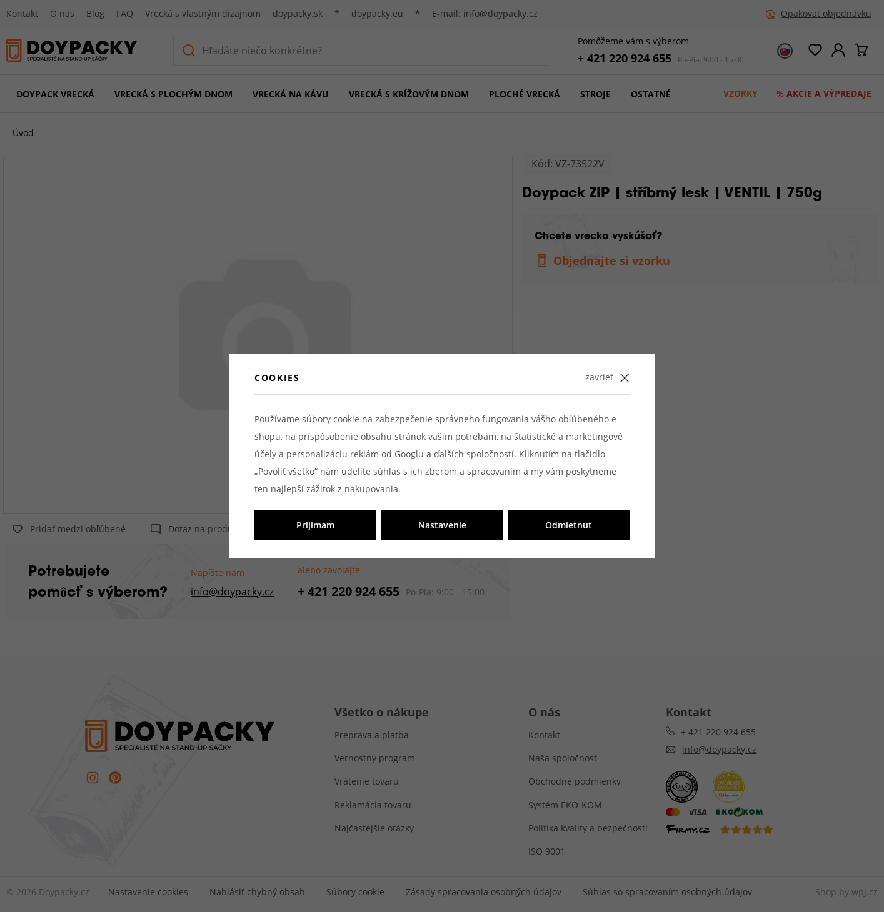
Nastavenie (442, 525)
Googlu (409, 454)
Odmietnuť (568, 525)
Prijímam (315, 525)
